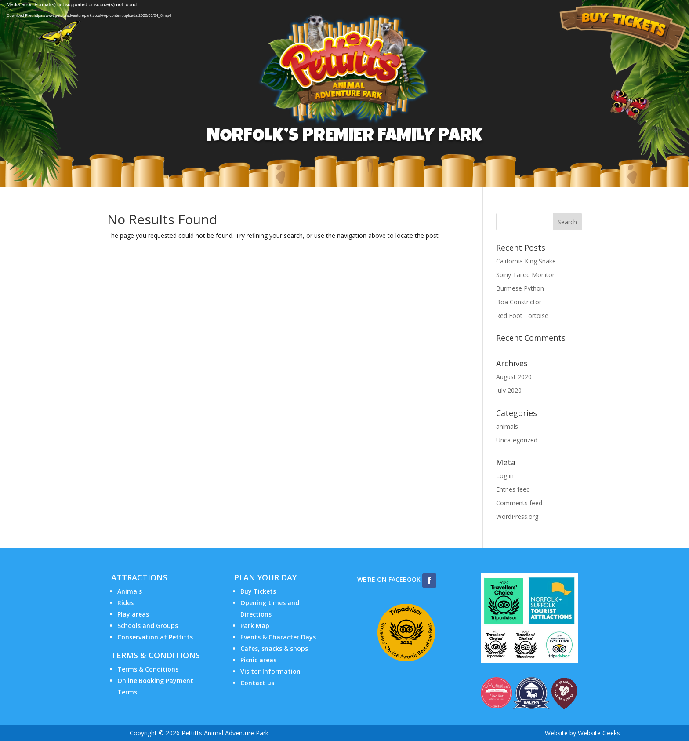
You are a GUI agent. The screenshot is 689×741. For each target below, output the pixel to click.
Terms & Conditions (147, 669)
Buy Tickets (258, 591)
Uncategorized (516, 440)
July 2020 (509, 390)
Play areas (133, 614)
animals (507, 426)
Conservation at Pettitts (155, 637)
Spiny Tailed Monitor (525, 274)
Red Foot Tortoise (522, 315)
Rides (125, 603)
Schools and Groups (147, 625)
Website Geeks (599, 733)
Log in (505, 475)
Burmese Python (520, 288)
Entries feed (513, 489)
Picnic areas (258, 660)
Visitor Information (270, 671)
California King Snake (526, 261)
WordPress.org (517, 516)
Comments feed (519, 503)
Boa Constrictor (518, 302)
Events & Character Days (278, 637)
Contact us (257, 683)
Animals (129, 591)
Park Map (254, 625)
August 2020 (514, 376)
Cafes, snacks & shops (274, 648)
